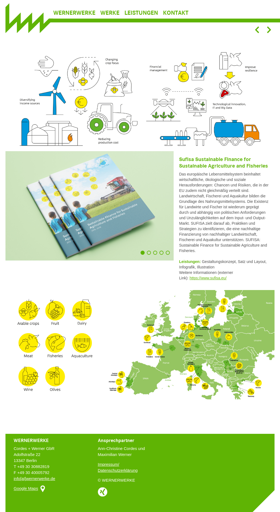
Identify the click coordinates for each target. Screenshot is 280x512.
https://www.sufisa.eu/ (207, 278)
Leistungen (141, 21)
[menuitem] (76, 21)
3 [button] (156, 255)
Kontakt (175, 21)
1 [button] (144, 255)
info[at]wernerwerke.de (34, 478)
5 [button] (169, 255)
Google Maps (26, 488)
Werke (109, 21)
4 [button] (162, 255)
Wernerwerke (74, 21)
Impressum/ (108, 464)
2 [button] (150, 255)
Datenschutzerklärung (118, 470)
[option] (140, 100)
